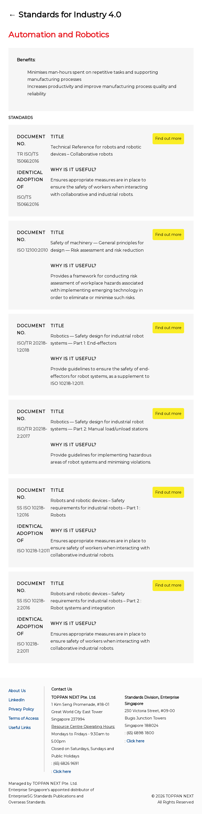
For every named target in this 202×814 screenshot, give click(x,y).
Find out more (168, 138)
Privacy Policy (21, 709)
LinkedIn (16, 700)
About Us (17, 690)
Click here (62, 771)
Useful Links (19, 727)
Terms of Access (23, 718)
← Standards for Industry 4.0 (64, 14)
